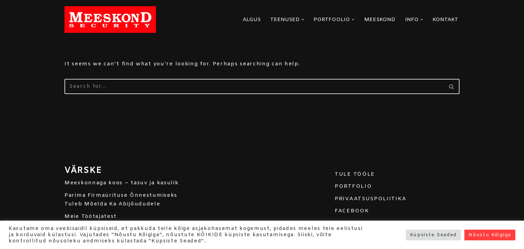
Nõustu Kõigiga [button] (490, 235)
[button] (303, 19)
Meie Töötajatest (90, 216)
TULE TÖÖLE (355, 174)
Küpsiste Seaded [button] (433, 235)
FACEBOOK (352, 211)
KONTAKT (445, 19)
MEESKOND (379, 19)
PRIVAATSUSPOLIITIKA (370, 198)
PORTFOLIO (353, 186)
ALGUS (252, 19)
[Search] (254, 86)
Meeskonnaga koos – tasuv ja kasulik (121, 182)
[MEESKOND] (110, 19)
